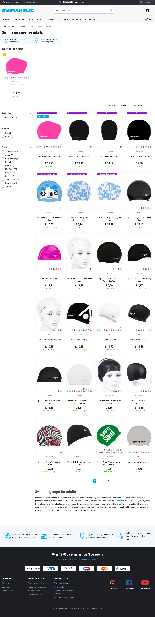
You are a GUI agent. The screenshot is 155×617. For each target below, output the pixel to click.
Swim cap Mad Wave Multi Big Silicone (109, 402)
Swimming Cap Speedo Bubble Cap (79, 280)
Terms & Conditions (62, 583)
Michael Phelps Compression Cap (79, 463)
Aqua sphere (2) (11, 152)
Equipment (50, 19)
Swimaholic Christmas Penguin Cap (49, 218)
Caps (30, 19)
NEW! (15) (9, 136)
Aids (39, 19)
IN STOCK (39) (11, 118)
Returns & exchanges (37, 587)
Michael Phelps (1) (12, 173)
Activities (90, 19)
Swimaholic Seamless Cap (139, 156)
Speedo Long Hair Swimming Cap (139, 218)
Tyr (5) (8, 187)
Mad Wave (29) (11, 169)
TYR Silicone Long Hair (139, 340)
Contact (5, 583)
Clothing (63, 19)
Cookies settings (35, 594)
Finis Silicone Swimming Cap (49, 340)
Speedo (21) (10, 176)
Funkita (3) (9, 166)
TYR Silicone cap (109, 340)
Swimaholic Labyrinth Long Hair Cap (109, 218)
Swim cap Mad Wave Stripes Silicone (49, 463)
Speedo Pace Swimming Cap (49, 279)
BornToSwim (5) (12, 159)
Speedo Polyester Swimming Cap (139, 280)
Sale (149, 19)
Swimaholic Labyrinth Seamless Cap (79, 218)
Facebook (79, 559)
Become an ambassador (64, 597)
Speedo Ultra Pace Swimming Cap (49, 402)
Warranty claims (34, 591)
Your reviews (7, 591)
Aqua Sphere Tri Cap (79, 340)
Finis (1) (8, 162)
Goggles (6, 19)
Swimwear (19, 19)
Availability (16, 113)
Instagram (92, 559)
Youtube (70, 559)
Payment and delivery (37, 583)
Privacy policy (59, 587)
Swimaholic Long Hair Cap (49, 156)
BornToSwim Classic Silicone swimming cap (109, 463)
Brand (16, 147)
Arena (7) (9, 155)
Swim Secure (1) (12, 180)
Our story (6, 587)
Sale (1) (8, 133)
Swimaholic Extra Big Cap (79, 156)
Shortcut (16, 128)
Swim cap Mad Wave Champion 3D (139, 402)
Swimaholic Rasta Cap (109, 156)
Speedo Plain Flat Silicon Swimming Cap (109, 280)
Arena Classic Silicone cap (139, 462)
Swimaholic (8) (11, 183)
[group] (16, 75)
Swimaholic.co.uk (9, 27)
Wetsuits (76, 19)
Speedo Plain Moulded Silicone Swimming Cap (79, 402)
